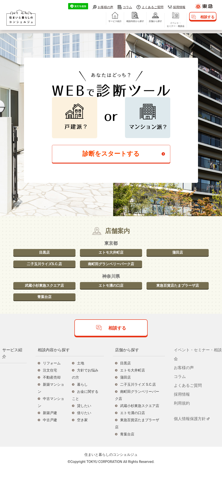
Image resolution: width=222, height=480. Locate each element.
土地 (80, 373)
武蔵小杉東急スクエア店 (44, 292)
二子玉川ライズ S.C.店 (138, 395)
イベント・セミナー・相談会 (163, 28)
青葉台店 (44, 306)
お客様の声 (105, 7)
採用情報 (179, 7)
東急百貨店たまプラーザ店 (178, 292)
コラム (127, 7)
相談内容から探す (123, 24)
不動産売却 (52, 387)
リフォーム (52, 373)
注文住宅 (50, 380)
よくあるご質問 (152, 7)
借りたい (84, 423)
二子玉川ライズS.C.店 (44, 269)
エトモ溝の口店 (111, 292)
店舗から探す (143, 24)
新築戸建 (50, 423)
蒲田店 (178, 255)
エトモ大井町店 (111, 255)
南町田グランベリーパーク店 (111, 269)
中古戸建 (50, 430)
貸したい (84, 416)
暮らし (82, 395)
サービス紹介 (102, 24)
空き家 (82, 430)
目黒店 (44, 255)
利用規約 (182, 413)
